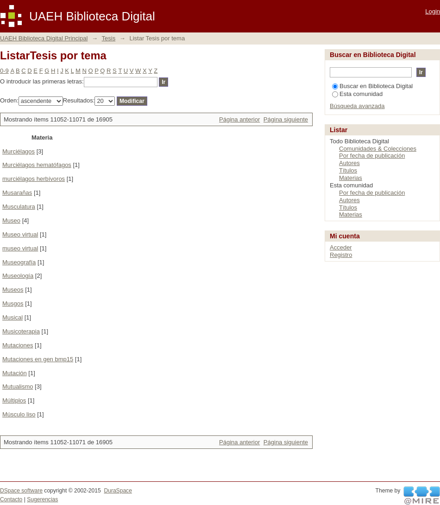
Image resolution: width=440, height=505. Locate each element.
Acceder (341, 247)
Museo (11, 220)
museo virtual (20, 248)
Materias (350, 177)
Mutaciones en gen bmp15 (37, 359)
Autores (349, 163)
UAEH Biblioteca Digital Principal (44, 38)
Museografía (19, 262)
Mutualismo (17, 386)
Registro (341, 254)
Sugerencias (42, 499)
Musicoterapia (21, 331)
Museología (17, 275)
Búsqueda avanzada (357, 105)
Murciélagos (18, 151)
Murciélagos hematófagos (36, 164)
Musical (12, 317)
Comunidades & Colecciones (377, 148)
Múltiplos (14, 400)
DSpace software (21, 490)
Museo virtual (20, 234)
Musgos (13, 303)
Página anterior (239, 119)
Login (432, 11)
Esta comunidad (357, 93)
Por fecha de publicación (372, 155)
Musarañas (17, 192)
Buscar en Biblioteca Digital (372, 86)
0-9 (4, 70)
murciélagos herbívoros (33, 178)
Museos (13, 289)
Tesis (109, 38)
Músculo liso (19, 414)
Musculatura (18, 206)
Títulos (348, 170)
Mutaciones (17, 345)
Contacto (11, 499)
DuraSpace (118, 490)
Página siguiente (286, 119)
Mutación (14, 373)
